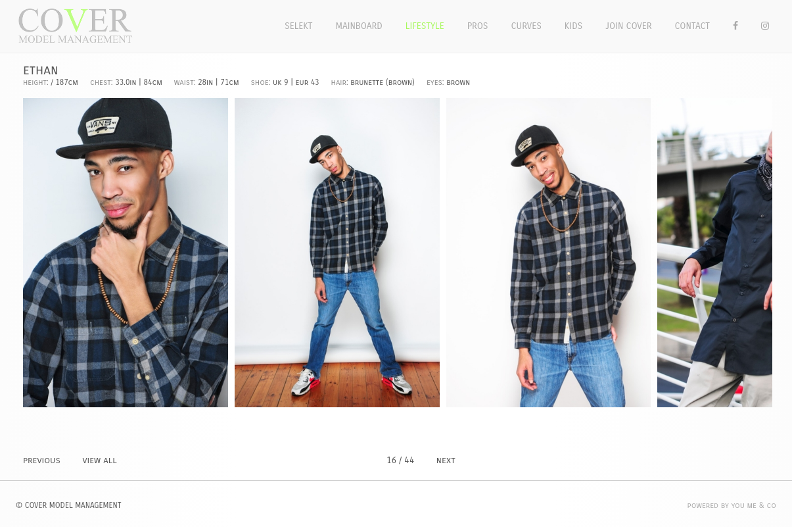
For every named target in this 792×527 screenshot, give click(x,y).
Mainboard (359, 26)
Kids (573, 26)
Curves (526, 26)
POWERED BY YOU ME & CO (731, 505)
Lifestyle (425, 26)
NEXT (445, 460)
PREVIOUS (41, 460)
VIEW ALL (99, 460)
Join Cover (628, 26)
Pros (477, 26)
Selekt (299, 26)
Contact (692, 26)
